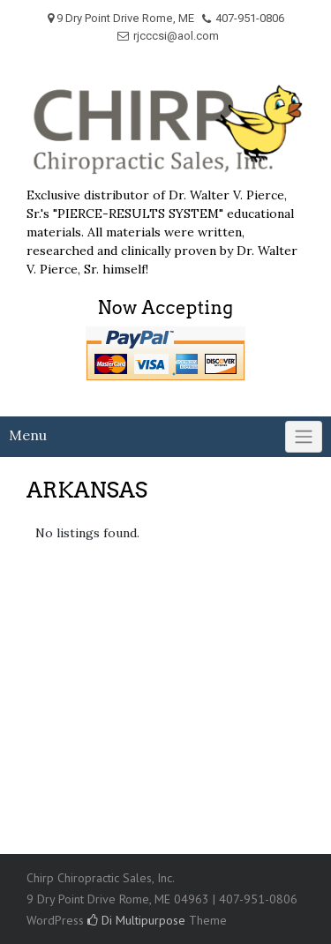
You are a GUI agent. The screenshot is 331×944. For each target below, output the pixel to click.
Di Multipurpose (136, 920)
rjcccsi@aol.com (176, 35)
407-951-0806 (249, 18)
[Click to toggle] (303, 437)
